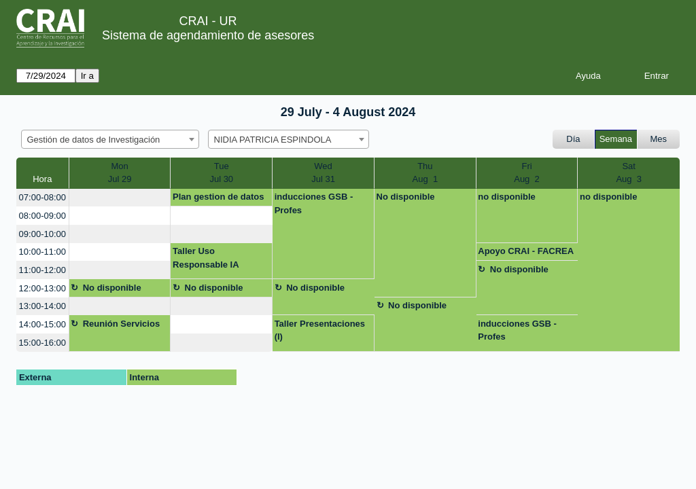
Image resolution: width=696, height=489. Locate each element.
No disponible (406, 197)
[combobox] (110, 139)
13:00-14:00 (42, 306)
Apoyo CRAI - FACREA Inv (526, 253)
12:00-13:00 (42, 288)
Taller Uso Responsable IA (206, 258)
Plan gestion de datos (218, 197)
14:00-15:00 (42, 324)
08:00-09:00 (42, 216)
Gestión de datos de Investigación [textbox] (93, 139)
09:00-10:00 (42, 234)
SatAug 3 (629, 173)
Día (573, 139)
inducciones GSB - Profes (314, 203)
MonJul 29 (120, 173)
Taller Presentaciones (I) (320, 330)
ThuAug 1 (425, 173)
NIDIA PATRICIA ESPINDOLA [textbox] (273, 139)
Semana (615, 139)
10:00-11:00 (42, 252)
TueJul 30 (221, 173)
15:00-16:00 (42, 343)
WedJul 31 (323, 173)
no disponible (507, 197)
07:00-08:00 (42, 197)
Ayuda (588, 76)
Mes (658, 139)
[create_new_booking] (120, 198)
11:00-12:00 (42, 270)
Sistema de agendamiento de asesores (208, 35)
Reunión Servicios (121, 324)
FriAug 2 (527, 173)
